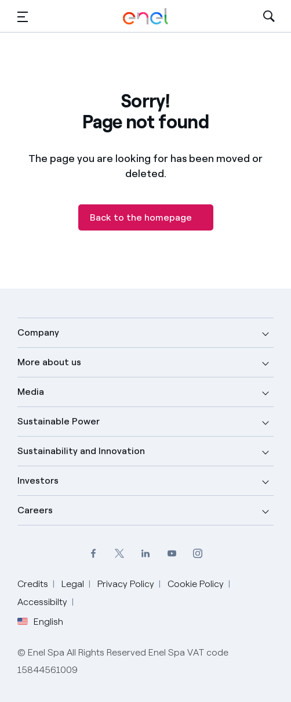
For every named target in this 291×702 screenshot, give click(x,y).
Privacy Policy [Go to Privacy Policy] (125, 583)
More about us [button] (49, 362)
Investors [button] (38, 480)
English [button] (40, 622)
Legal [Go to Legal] (72, 583)
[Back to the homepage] (145, 217)
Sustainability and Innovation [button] (81, 450)
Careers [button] (35, 510)
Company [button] (38, 332)
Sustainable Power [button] (58, 421)
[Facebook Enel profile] (94, 553)
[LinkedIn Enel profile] (146, 553)
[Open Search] (269, 16)
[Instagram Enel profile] (198, 553)
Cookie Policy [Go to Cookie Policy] (196, 583)
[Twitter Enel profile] (120, 553)
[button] (22, 16)
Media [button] (30, 391)
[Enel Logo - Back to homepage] (145, 16)
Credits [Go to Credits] (32, 583)
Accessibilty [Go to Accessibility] (42, 601)
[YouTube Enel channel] (172, 553)
